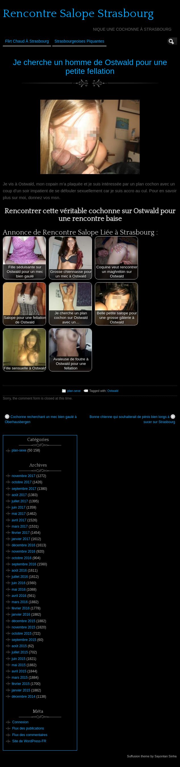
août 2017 (19, 495)
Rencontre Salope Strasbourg (78, 13)
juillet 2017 (20, 501)
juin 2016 (19, 583)
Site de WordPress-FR (29, 741)
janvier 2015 (21, 690)
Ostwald (112, 390)
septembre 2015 (24, 640)
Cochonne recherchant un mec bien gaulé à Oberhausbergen (41, 419)
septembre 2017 (24, 489)
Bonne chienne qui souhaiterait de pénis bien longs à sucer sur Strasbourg (132, 419)
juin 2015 (19, 659)
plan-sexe (74, 390)
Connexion (20, 722)
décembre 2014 (23, 697)
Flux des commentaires (29, 735)
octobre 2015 (22, 634)
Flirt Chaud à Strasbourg (27, 41)
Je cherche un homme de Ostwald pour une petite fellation (90, 67)
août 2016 (19, 570)
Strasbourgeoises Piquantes (79, 41)
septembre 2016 (24, 564)
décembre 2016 (23, 545)
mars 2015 (20, 678)
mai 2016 (19, 590)
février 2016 (21, 608)
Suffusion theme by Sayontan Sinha (152, 756)
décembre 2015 (23, 621)
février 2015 (21, 684)
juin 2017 (19, 507)
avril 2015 (19, 671)
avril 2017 (19, 520)
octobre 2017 (22, 482)
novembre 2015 (23, 627)
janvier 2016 (21, 614)
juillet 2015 (20, 652)
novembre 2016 (23, 551)
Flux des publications (28, 728)
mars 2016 (20, 602)
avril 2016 (19, 596)
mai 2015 (19, 665)
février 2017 (21, 533)
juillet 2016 (20, 577)
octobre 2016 (22, 558)
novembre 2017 (23, 476)
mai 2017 (19, 514)
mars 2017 (20, 526)
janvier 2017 (21, 539)
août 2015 (19, 646)
